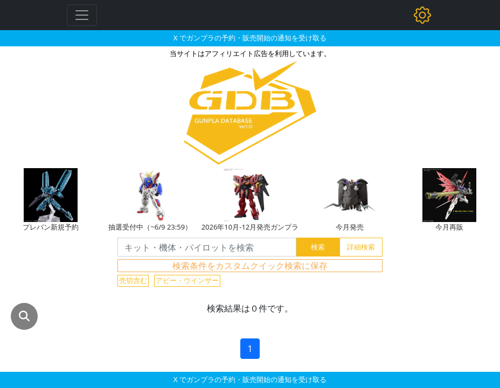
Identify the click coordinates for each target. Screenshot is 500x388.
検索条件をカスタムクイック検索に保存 (250, 266)
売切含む (133, 280)
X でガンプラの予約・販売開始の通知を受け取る (250, 38)
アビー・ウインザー (187, 280)
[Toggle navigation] (82, 15)
